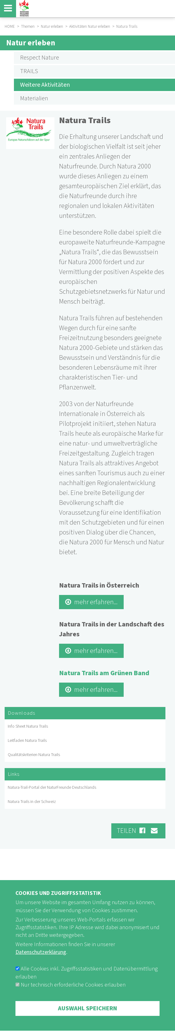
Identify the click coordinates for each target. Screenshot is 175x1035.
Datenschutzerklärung (40, 967)
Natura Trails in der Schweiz (32, 802)
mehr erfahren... (95, 602)
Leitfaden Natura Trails (27, 741)
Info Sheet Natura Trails (28, 726)
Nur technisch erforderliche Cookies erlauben (73, 1000)
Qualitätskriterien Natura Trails (34, 755)
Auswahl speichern (87, 1023)
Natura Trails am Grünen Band (104, 673)
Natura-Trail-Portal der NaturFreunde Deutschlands (52, 787)
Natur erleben (30, 42)
